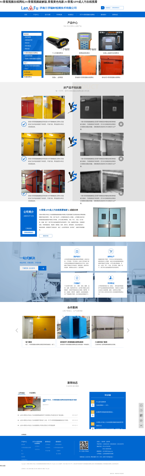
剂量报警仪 (28, 77)
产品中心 (36, 14)
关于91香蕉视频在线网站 (87, 14)
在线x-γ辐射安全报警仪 (111, 53)
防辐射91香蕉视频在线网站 (84, 77)
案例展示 (103, 14)
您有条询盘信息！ (108, 457)
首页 (25, 14)
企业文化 (37, 449)
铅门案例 (58, 453)
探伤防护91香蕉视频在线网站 (85, 463)
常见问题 (47, 450)
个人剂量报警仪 (57, 53)
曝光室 (27, 49)
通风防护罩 (28, 40)
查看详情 (12, 236)
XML (101, 457)
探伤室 (26, 34)
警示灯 (27, 43)
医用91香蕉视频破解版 (32, 66)
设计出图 (47, 14)
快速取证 (71, 14)
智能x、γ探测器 (57, 77)
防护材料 (28, 37)
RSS (98, 457)
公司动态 (47, 444)
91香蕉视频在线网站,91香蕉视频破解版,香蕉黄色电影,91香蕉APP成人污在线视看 (48, 1)
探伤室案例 (58, 444)
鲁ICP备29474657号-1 (68, 463)
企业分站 (87, 457)
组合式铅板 (28, 56)
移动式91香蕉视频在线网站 (111, 77)
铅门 (25, 63)
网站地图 (93, 457)
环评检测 (59, 14)
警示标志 (28, 46)
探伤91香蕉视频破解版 (97, 463)
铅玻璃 (23, 456)
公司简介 (37, 446)
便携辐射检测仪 (84, 53)
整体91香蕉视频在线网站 (33, 59)
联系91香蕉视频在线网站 (31, 20)
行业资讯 (47, 447)
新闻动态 (115, 14)
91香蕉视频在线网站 (31, 53)
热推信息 (82, 457)
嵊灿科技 (117, 473)
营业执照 (122, 473)
